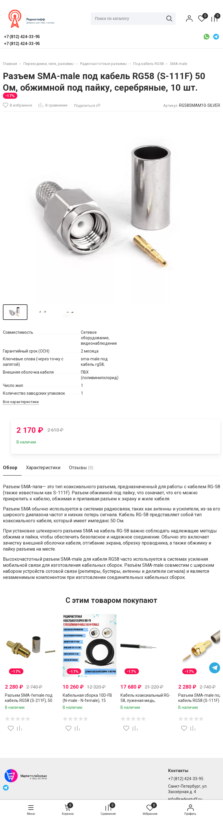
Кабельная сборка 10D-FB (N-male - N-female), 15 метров (87, 700)
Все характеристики (21, 402)
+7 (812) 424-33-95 (185, 778)
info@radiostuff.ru (185, 799)
